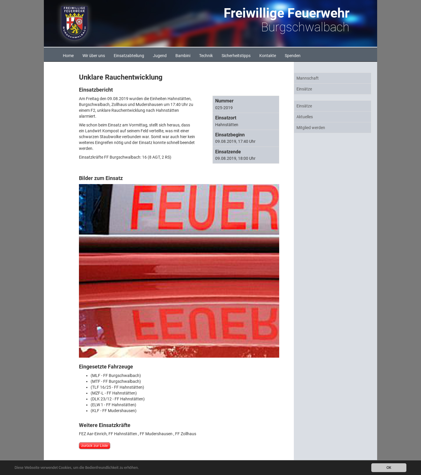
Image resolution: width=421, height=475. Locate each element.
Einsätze (304, 89)
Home (68, 55)
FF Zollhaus (185, 433)
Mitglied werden (310, 127)
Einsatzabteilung (129, 55)
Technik (206, 55)
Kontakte (267, 55)
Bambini (182, 55)
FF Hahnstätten (122, 433)
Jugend (160, 55)
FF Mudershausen (156, 433)
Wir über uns (93, 55)
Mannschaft (307, 78)
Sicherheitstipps (236, 55)
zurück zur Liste (94, 445)
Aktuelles (304, 116)
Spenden (293, 55)
